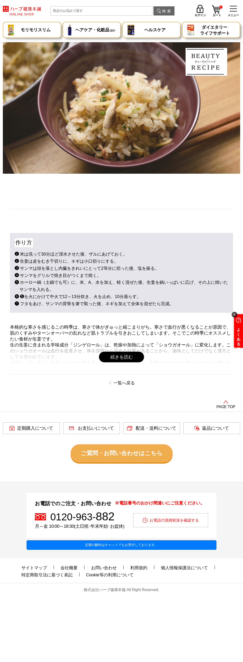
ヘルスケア (155, 30)
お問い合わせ (104, 631)
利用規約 (138, 631)
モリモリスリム (36, 30)
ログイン (200, 15)
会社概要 (69, 631)
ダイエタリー (215, 30)
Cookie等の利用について (110, 638)
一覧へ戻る (124, 446)
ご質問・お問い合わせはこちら (122, 516)
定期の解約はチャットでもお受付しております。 (121, 608)
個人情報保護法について (184, 631)
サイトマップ (34, 631)
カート (218, 12)
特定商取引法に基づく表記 (47, 638)
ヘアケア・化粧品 (95, 30)
